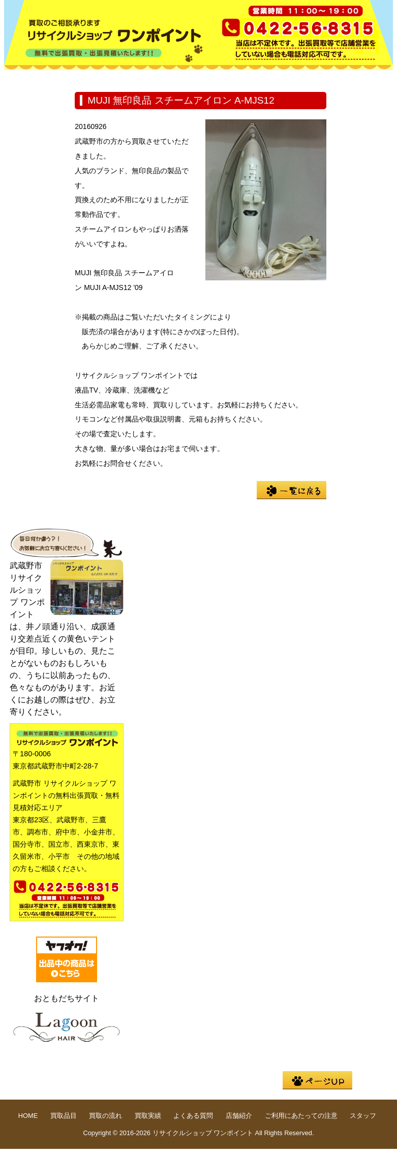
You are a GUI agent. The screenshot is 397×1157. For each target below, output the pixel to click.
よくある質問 (296, 78)
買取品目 (101, 78)
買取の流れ (166, 78)
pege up (317, 1080)
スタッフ (363, 1115)
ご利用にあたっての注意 (301, 1115)
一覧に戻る (291, 490)
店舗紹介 (36, 94)
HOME (36, 78)
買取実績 (231, 78)
